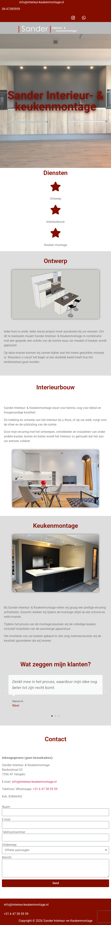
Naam (6, 806)
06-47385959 (11, 9)
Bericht (6, 857)
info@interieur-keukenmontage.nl (41, 2)
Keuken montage (55, 245)
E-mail (6, 819)
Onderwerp (9, 844)
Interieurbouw (55, 222)
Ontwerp (55, 198)
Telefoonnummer (13, 832)
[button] (55, 41)
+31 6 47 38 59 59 (45, 789)
